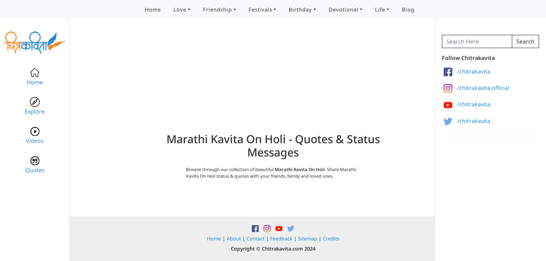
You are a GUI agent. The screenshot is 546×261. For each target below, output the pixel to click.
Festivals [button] (260, 9)
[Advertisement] (273, 83)
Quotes (35, 164)
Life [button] (380, 9)
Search (525, 41)
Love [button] (179, 9)
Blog (408, 9)
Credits (331, 238)
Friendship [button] (217, 9)
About (234, 238)
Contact (256, 238)
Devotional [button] (343, 9)
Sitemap (307, 238)
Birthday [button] (300, 9)
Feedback (281, 238)
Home (153, 9)
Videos (35, 135)
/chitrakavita (467, 71)
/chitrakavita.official (476, 88)
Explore (35, 106)
